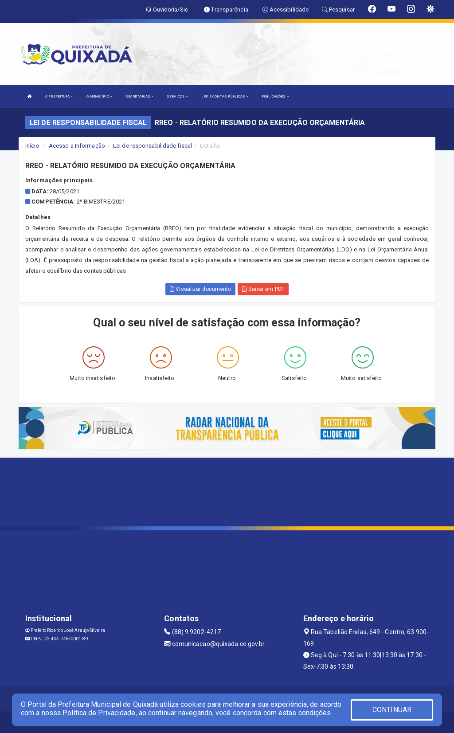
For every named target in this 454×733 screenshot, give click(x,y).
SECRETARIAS (139, 96)
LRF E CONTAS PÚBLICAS (224, 96)
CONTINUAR (391, 710)
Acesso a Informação (77, 145)
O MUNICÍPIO (99, 96)
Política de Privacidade (99, 713)
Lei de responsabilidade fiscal (152, 145)
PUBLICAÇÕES (275, 96)
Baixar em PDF (263, 289)
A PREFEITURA (59, 96)
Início (32, 145)
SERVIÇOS (177, 96)
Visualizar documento (200, 289)
